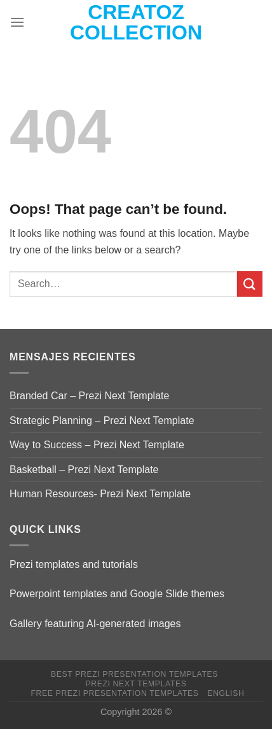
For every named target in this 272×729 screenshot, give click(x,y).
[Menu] (17, 22)
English (225, 693)
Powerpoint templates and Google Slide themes (117, 593)
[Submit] (249, 283)
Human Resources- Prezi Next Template (100, 493)
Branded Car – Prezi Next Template (89, 395)
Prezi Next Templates (135, 683)
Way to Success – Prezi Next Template (97, 444)
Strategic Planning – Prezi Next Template (102, 420)
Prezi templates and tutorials (74, 564)
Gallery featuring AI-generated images (95, 623)
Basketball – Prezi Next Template (84, 469)
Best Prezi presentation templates (134, 674)
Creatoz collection (136, 22)
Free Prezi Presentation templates (115, 693)
